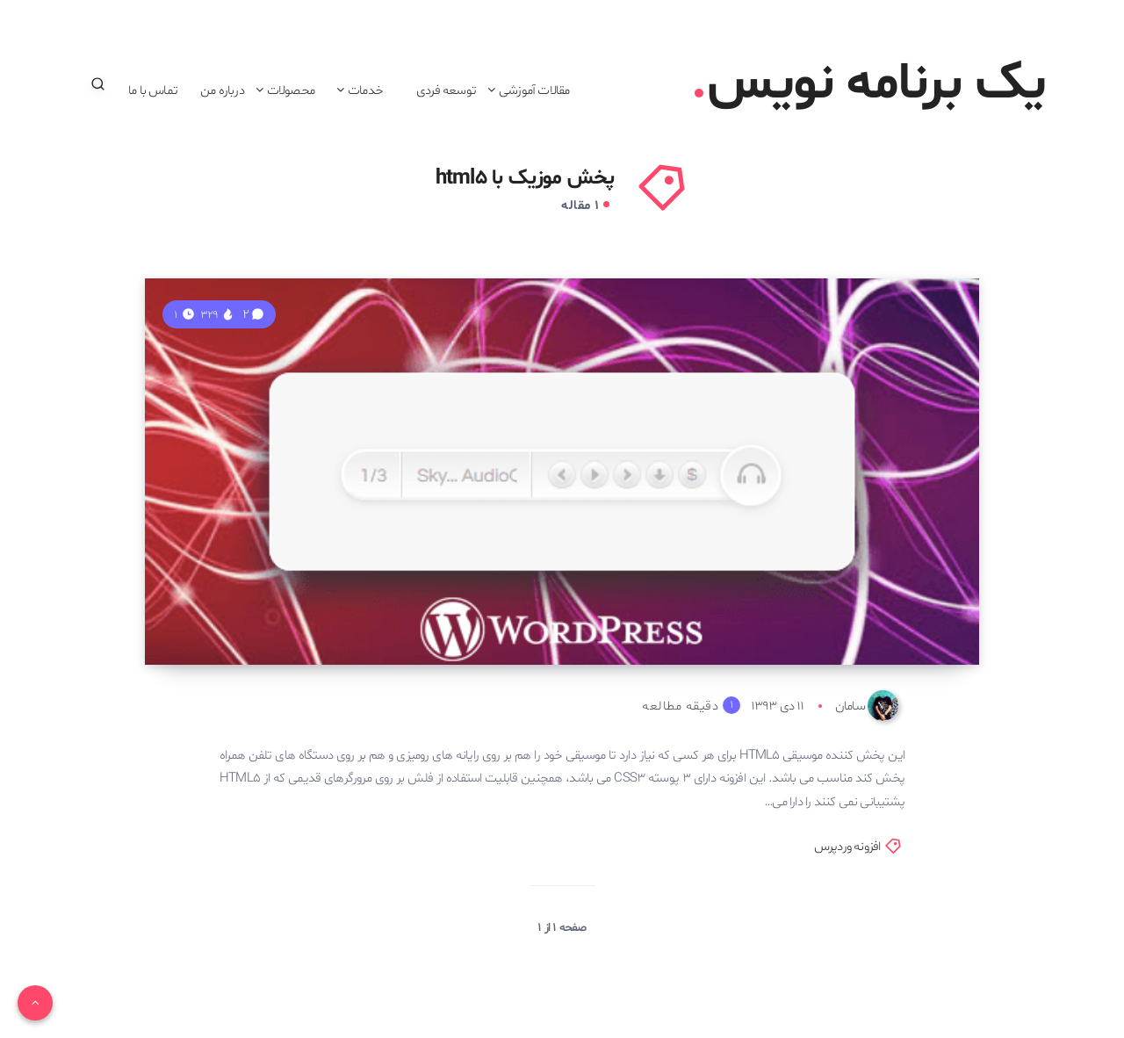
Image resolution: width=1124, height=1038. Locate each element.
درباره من (222, 90)
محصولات (290, 90)
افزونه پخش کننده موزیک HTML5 (756, 598)
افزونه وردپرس (847, 847)
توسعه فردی (446, 90)
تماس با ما (152, 90)
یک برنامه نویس (870, 84)
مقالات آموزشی (534, 90)
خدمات (365, 90)
